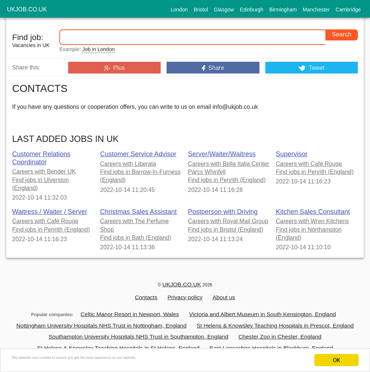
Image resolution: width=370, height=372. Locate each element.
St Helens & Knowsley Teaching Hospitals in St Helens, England (80, 339)
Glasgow (224, 9)
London (179, 9)
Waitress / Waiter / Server (49, 211)
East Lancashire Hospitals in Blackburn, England (201, 339)
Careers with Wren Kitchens (312, 221)
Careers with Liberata (128, 164)
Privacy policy (184, 294)
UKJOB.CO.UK (181, 283)
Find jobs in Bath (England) (135, 238)
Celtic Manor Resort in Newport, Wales (146, 310)
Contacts (152, 294)
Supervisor (292, 154)
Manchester (316, 9)
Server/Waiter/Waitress (222, 154)
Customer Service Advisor (138, 154)
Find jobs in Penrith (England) (227, 180)
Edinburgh (251, 9)
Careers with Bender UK (44, 171)
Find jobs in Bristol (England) (225, 229)
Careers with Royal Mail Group (228, 221)
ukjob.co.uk (32, 9)
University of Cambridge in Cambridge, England (305, 339)
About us (217, 294)
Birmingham (283, 9)
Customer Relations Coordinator (41, 158)
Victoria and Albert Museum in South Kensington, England (251, 310)
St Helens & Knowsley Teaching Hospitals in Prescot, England (255, 320)
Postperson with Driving (223, 211)
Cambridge (348, 9)
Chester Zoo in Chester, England (259, 329)
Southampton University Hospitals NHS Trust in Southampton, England (147, 329)
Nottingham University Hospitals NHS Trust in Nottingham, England (119, 320)
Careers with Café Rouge (309, 164)
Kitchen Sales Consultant (313, 211)
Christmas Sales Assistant (138, 211)
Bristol (200, 9)
